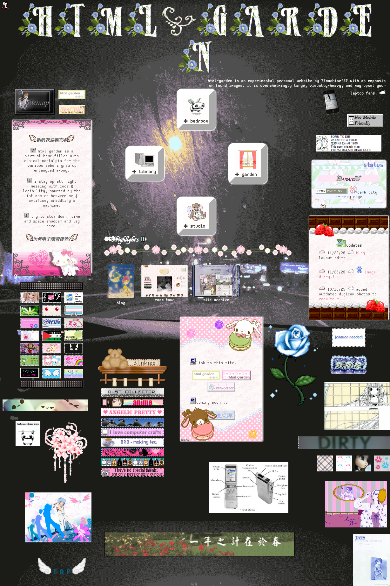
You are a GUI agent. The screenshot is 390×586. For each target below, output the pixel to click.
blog (360, 253)
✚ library (145, 163)
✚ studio (196, 216)
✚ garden (247, 163)
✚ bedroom (196, 109)
